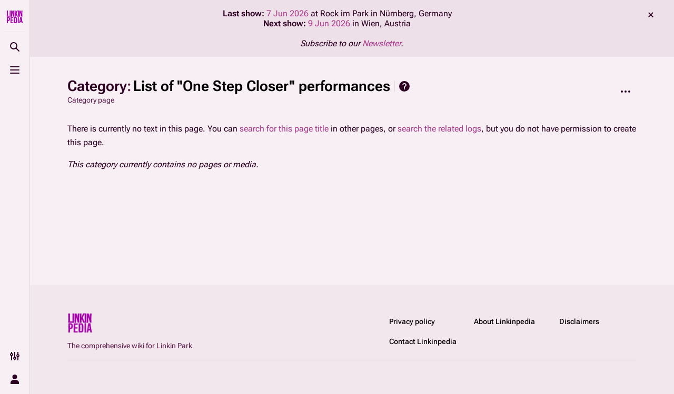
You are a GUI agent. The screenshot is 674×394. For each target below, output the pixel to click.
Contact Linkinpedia (423, 341)
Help (404, 86)
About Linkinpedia (504, 321)
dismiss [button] (651, 14)
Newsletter (381, 43)
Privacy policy (412, 321)
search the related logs (439, 129)
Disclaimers (579, 321)
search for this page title (284, 129)
